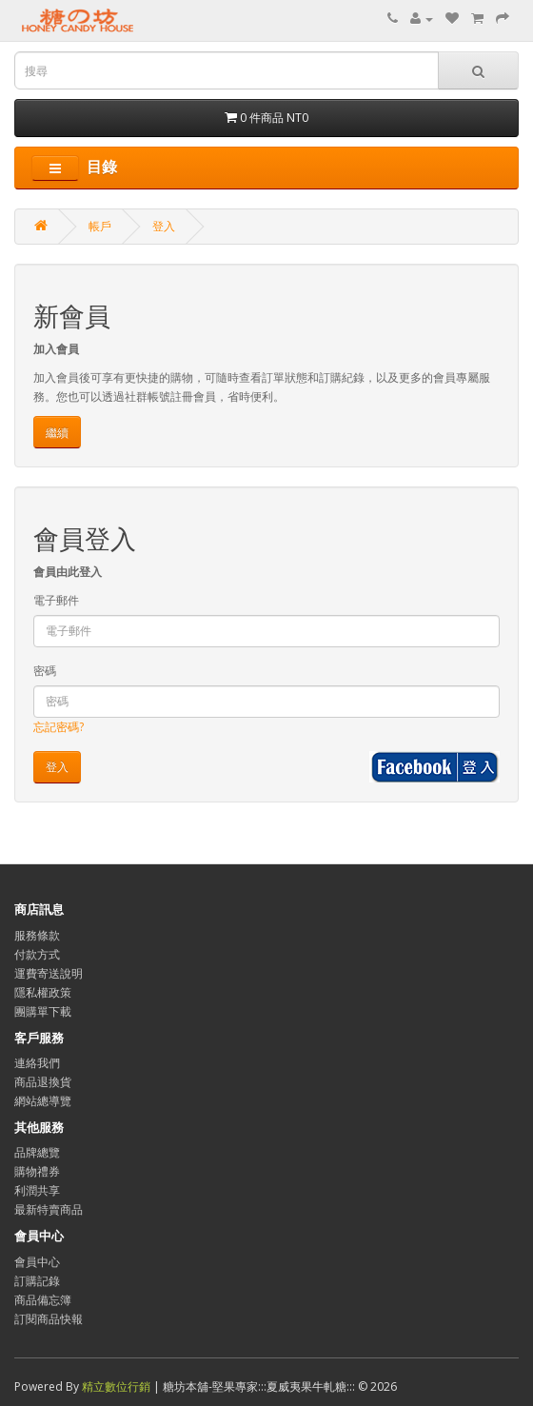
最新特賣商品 (48, 1209)
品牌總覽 (37, 1152)
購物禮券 (37, 1171)
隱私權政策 (42, 992)
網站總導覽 (42, 1101)
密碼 (44, 671)
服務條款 (37, 935)
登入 (163, 226)
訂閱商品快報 (48, 1319)
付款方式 (37, 954)
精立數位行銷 (117, 1386)
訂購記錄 (37, 1281)
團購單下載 (42, 1011)
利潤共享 (37, 1190)
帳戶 (100, 226)
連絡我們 (37, 1063)
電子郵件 (56, 600)
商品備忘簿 (42, 1300)
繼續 (57, 433)
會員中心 (37, 1262)
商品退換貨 (42, 1082)
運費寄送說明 (48, 973)
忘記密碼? (58, 727)
